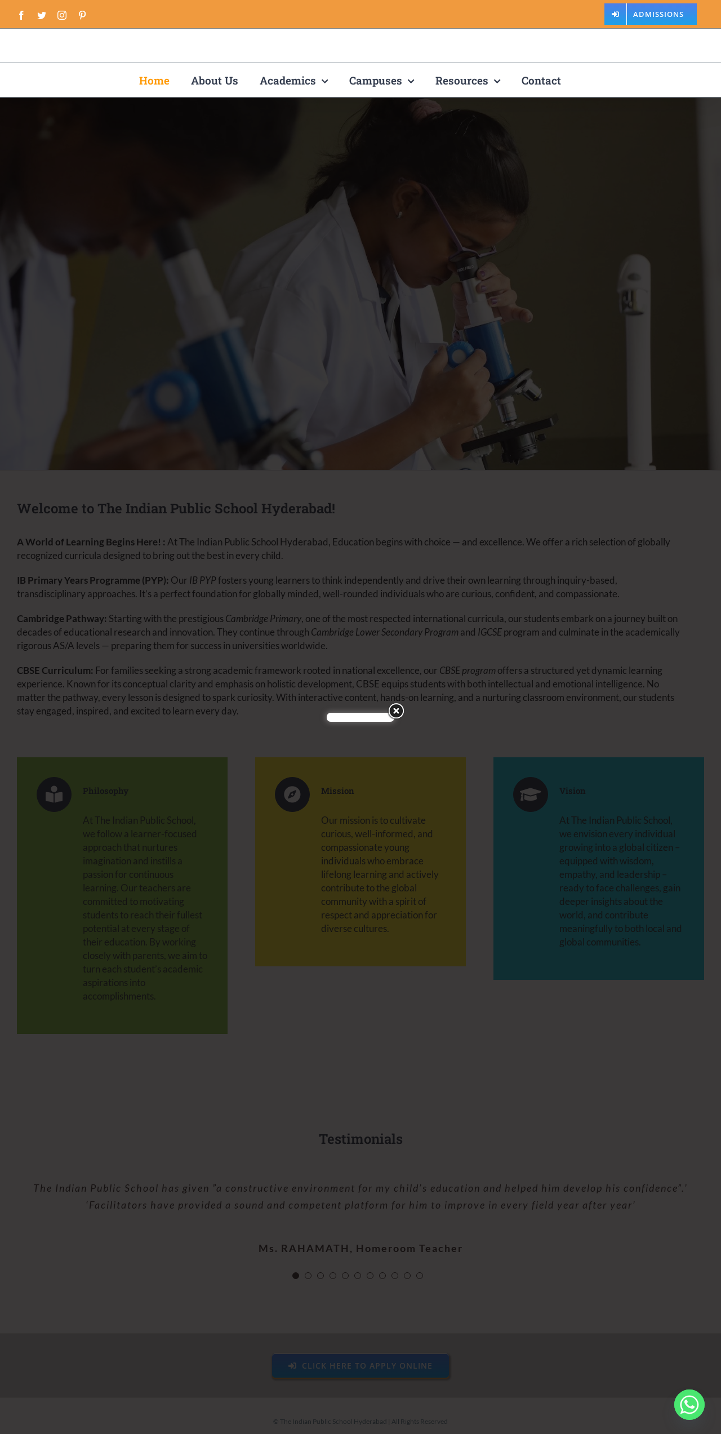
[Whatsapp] (689, 1404)
